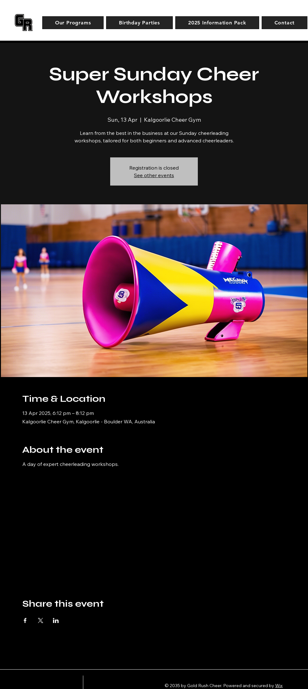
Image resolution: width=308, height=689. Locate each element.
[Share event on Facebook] (25, 620)
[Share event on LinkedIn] (56, 620)
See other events (154, 175)
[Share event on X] (41, 620)
